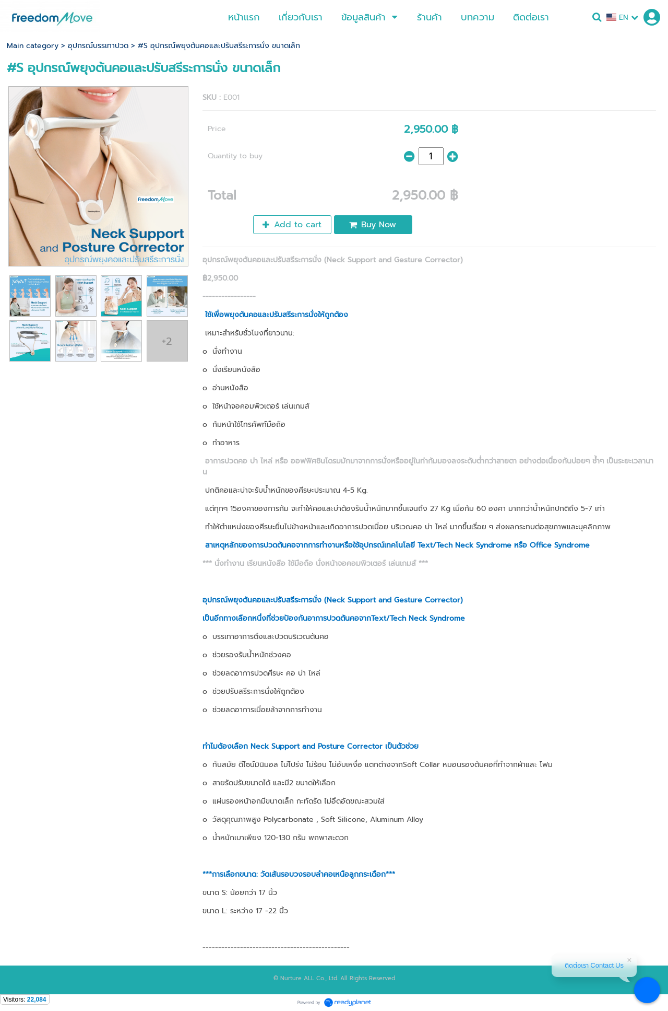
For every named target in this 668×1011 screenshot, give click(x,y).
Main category (32, 45)
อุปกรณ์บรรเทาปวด (98, 45)
